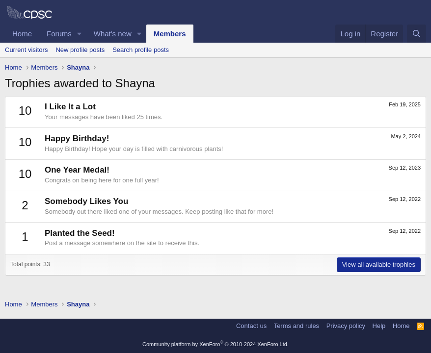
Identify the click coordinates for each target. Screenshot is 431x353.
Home (22, 33)
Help (379, 325)
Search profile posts (140, 49)
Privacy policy (345, 325)
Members (170, 33)
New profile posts (80, 49)
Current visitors (26, 49)
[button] (79, 34)
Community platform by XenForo (215, 344)
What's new (113, 33)
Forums (59, 33)
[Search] (416, 34)
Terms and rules (296, 325)
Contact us (251, 325)
